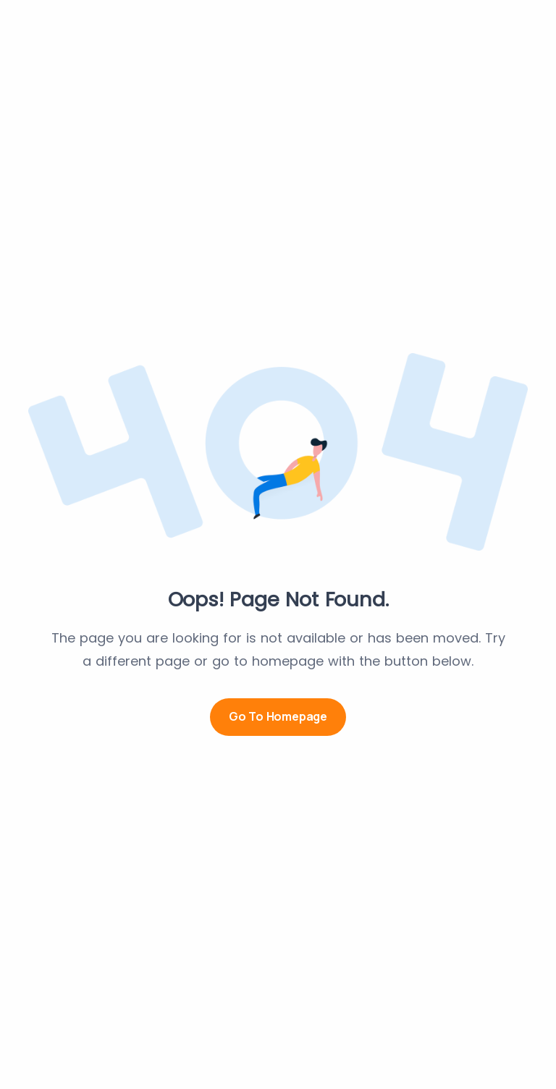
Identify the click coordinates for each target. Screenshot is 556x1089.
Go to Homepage (278, 716)
